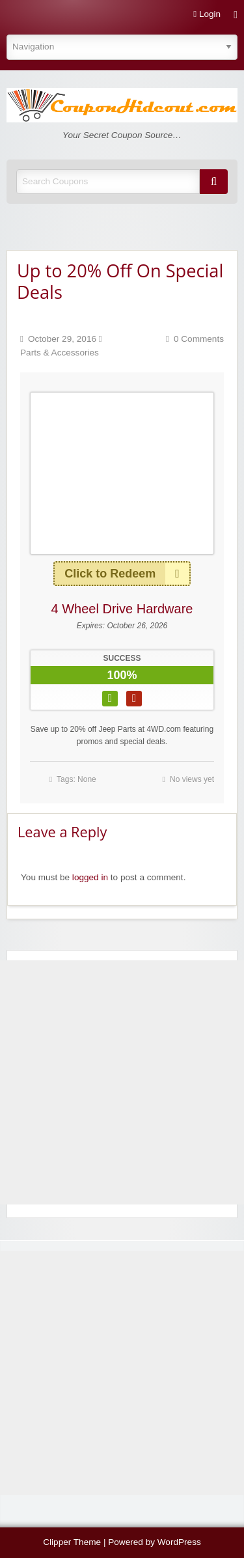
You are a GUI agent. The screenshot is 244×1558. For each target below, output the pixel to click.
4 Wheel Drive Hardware (122, 609)
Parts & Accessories (59, 352)
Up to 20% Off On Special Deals (120, 281)
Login (207, 14)
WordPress (179, 1542)
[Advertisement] (122, 1082)
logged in (90, 877)
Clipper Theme (72, 1542)
